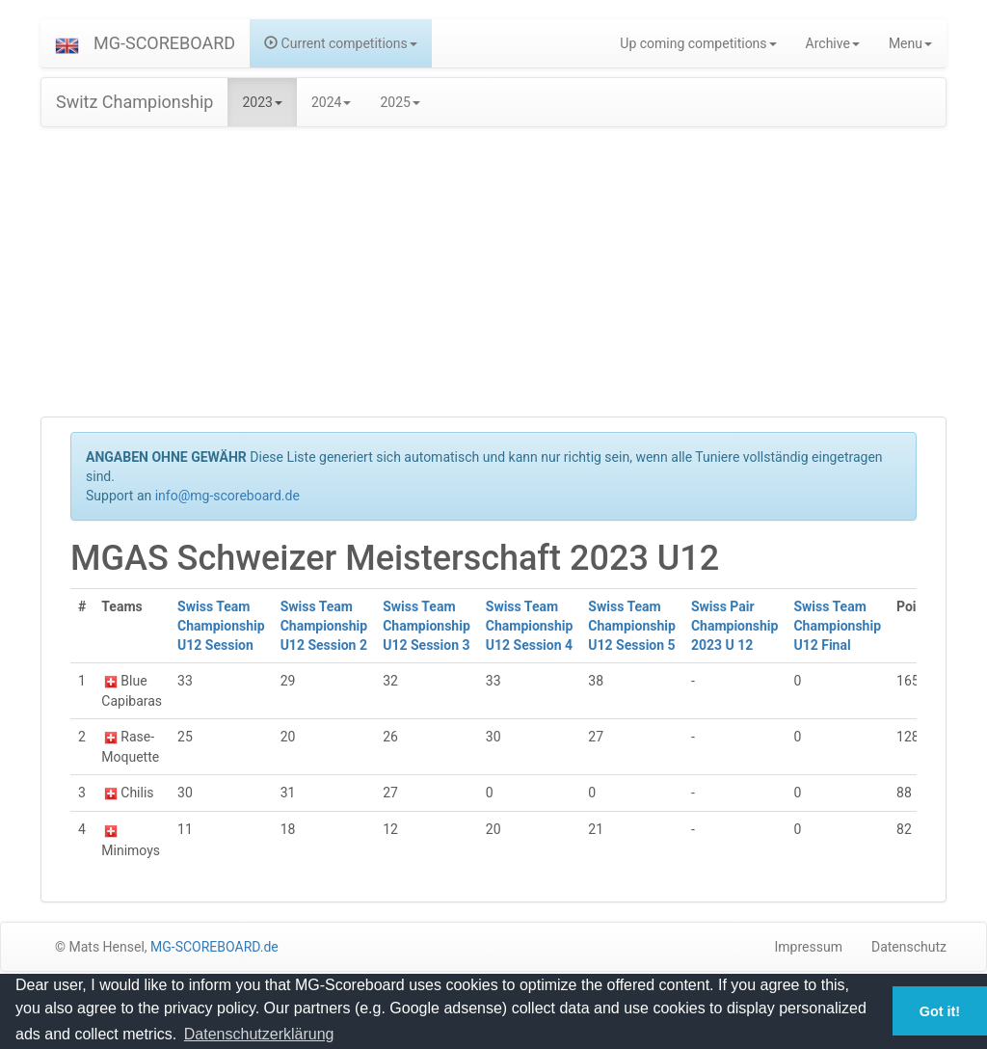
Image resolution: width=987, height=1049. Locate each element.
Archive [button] (833, 43)
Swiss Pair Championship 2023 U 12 (735, 626)
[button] (66, 43)
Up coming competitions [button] (698, 43)
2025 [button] (399, 102)
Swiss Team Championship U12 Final (837, 626)
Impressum (808, 947)
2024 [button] (331, 102)
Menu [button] (910, 43)
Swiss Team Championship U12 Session (221, 626)
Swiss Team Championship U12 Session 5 (632, 626)
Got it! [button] (940, 1011)
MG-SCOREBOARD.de (214, 947)
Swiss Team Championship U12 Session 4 (530, 626)
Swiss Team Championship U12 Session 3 (426, 626)
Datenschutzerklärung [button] (259, 1034)
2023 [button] (261, 102)
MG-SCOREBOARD (164, 43)
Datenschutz (909, 947)
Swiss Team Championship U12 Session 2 (324, 626)
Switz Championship (134, 102)
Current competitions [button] (340, 43)
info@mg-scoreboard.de (227, 495)
